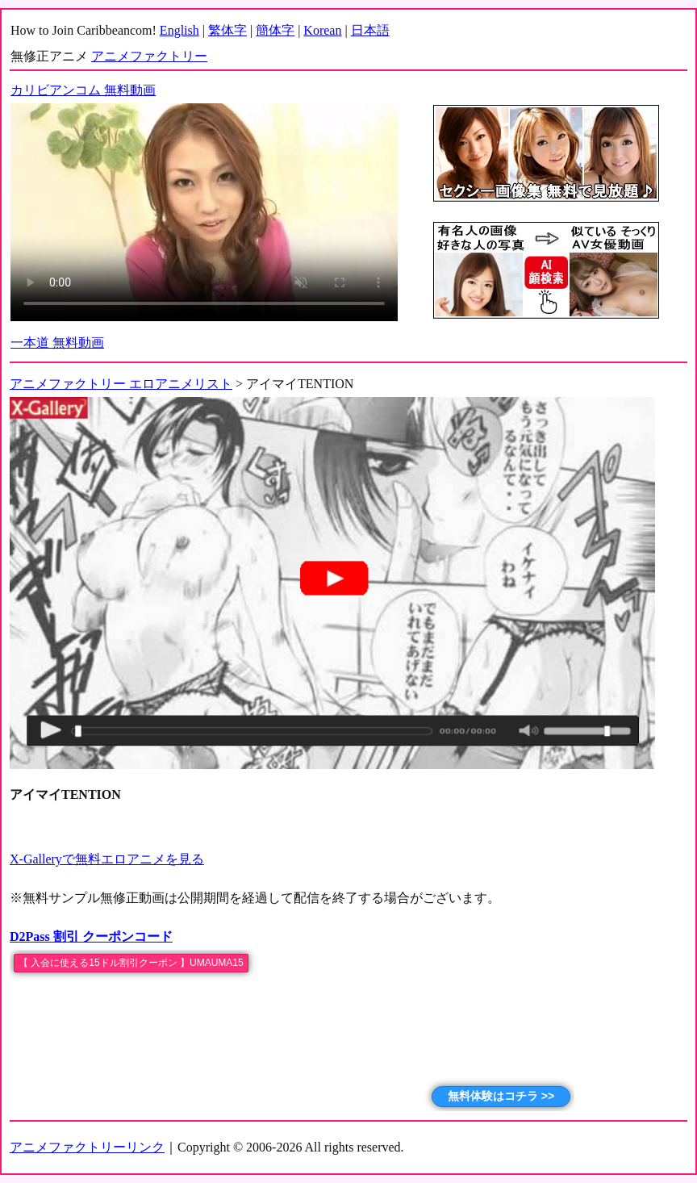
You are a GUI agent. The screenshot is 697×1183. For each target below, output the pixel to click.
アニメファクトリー (149, 56)
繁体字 (227, 30)
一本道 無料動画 (57, 342)
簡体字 (275, 30)
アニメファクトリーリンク (87, 1147)
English (179, 30)
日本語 (370, 30)
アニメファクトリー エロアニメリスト (121, 384)
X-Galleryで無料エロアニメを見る (107, 859)
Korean (322, 30)
